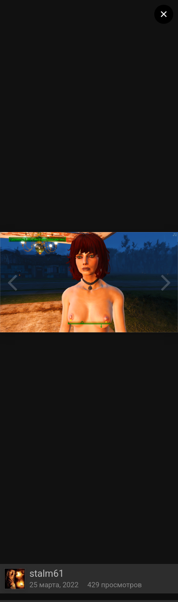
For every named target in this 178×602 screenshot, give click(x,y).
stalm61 (46, 573)
